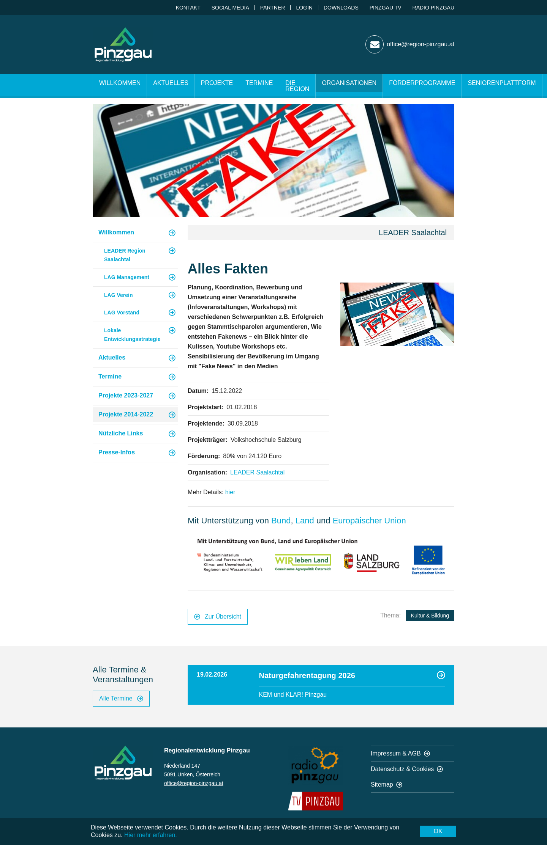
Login (304, 7)
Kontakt (188, 7)
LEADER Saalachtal (257, 472)
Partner (272, 7)
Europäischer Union (369, 520)
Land (306, 520)
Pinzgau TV (386, 7)
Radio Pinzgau (433, 7)
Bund (281, 520)
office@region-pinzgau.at (193, 783)
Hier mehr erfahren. (150, 835)
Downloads (341, 7)
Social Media (230, 7)
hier (230, 492)
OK (437, 831)
